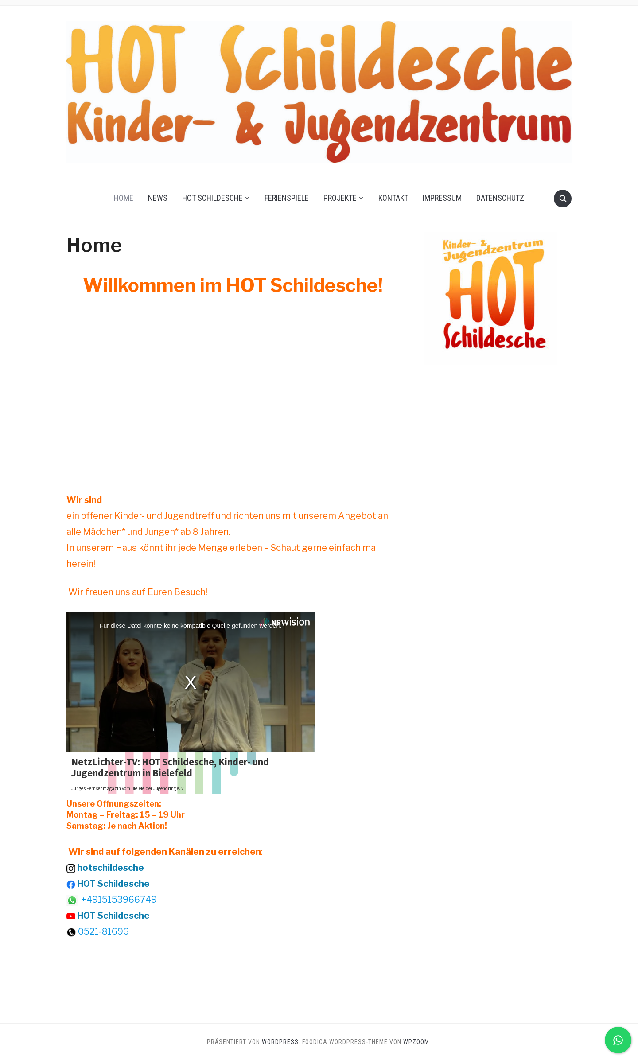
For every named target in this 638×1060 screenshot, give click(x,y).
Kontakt (393, 198)
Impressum (442, 198)
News (157, 198)
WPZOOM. (417, 1041)
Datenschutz (500, 198)
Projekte (340, 198)
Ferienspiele (287, 198)
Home (123, 198)
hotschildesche (110, 867)
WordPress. (281, 1041)
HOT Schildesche (212, 198)
